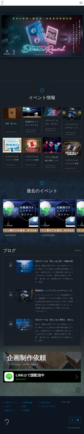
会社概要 (26, 410)
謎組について (9, 410)
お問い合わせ (45, 402)
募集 (24, 406)
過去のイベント (10, 402)
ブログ (7, 406)
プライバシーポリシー (48, 406)
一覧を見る (77, 250)
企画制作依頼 (27, 402)
